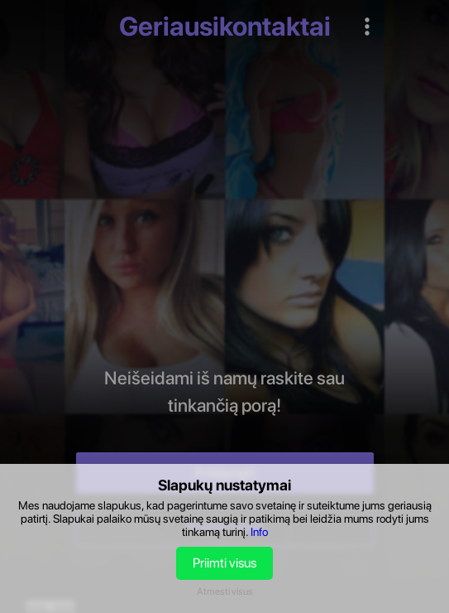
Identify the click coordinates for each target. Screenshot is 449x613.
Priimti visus (224, 563)
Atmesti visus (225, 591)
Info (259, 531)
